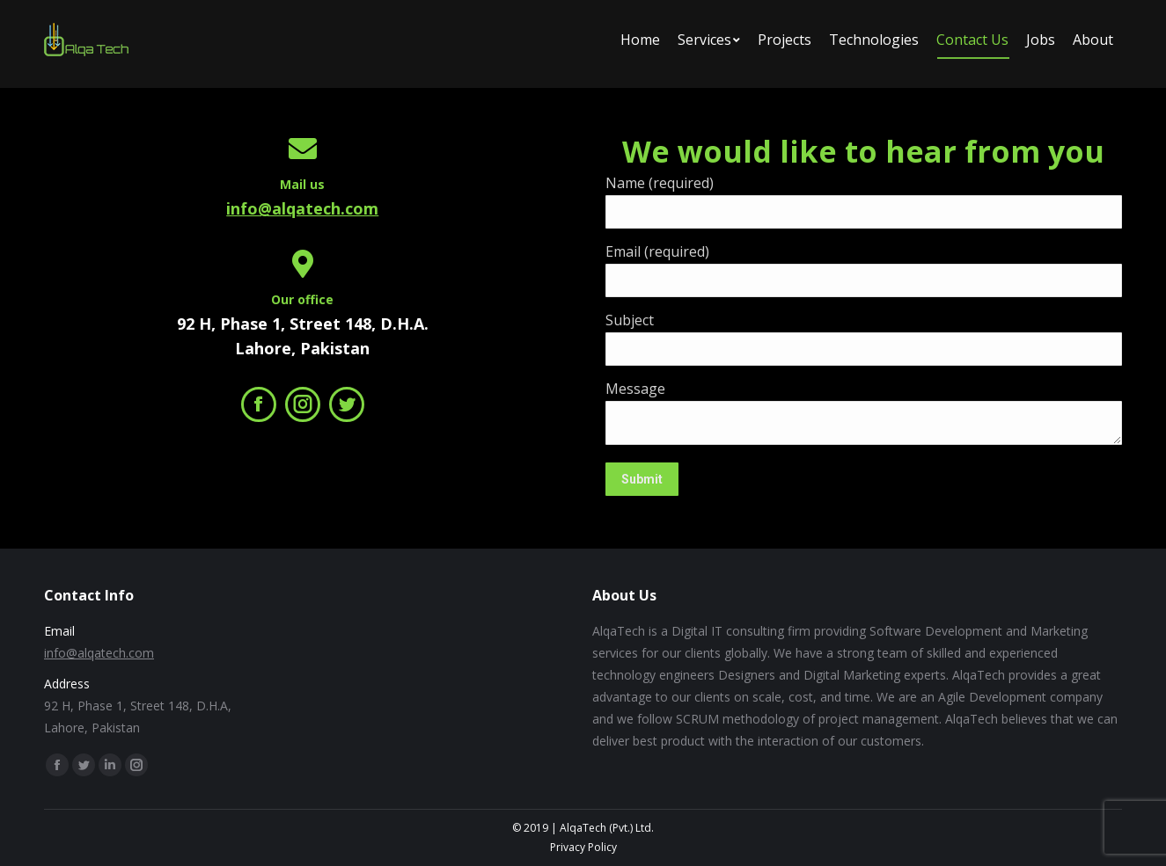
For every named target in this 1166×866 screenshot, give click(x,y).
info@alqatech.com (302, 208)
